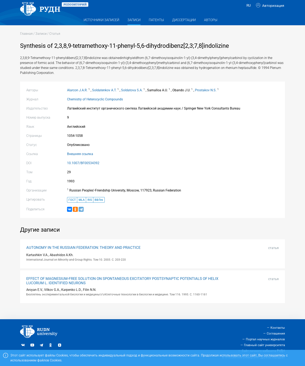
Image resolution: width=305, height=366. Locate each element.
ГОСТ (72, 207)
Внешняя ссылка (80, 162)
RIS (90, 207)
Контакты (277, 328)
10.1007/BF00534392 (83, 171)
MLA (82, 207)
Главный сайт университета (264, 345)
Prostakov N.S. (205, 98)
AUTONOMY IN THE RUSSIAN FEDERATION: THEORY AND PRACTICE (83, 256)
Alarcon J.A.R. (77, 98)
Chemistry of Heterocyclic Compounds (95, 107)
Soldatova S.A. (132, 98)
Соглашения (276, 333)
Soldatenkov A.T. (104, 98)
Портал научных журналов (265, 339)
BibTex (99, 207)
